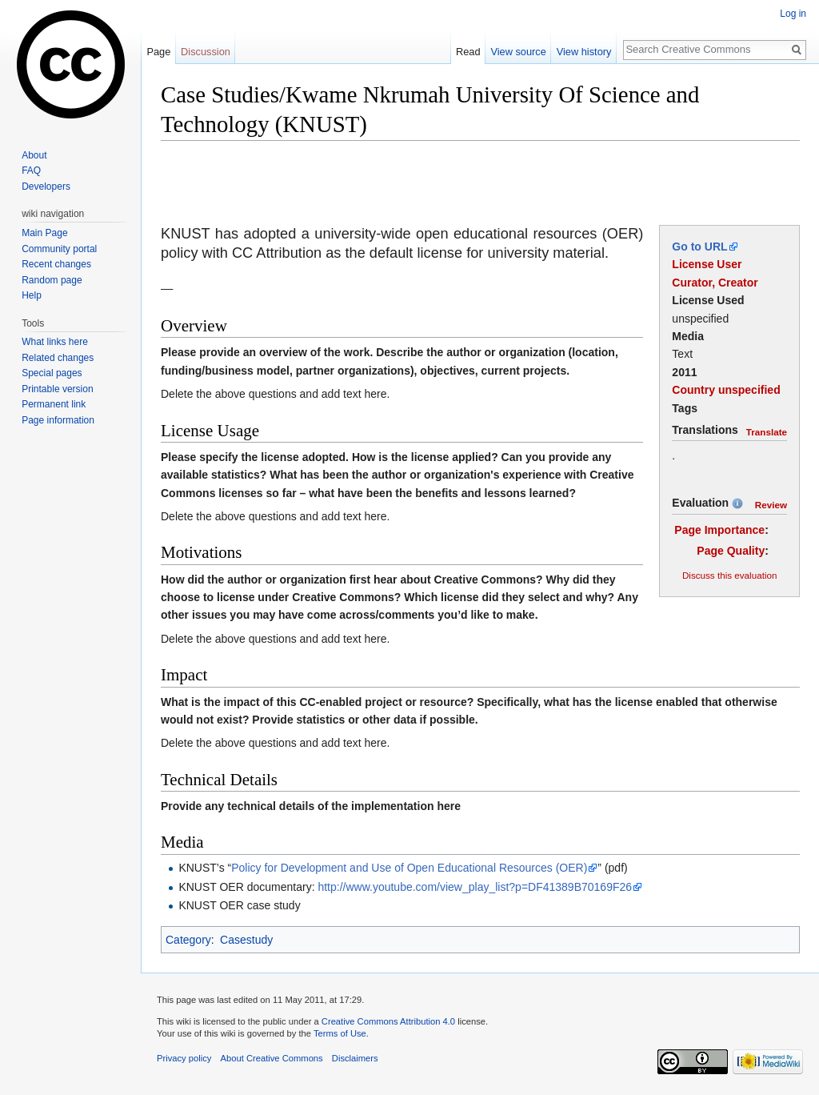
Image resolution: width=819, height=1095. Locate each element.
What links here (55, 341)
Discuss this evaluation (729, 575)
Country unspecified (726, 389)
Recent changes (56, 264)
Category (188, 939)
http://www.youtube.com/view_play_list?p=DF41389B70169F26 (475, 886)
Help (32, 295)
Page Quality (731, 550)
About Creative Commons (272, 1058)
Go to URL (699, 246)
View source (517, 52)
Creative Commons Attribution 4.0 (388, 1021)
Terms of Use (340, 1033)
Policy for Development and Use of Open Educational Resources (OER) (409, 867)
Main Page (44, 233)
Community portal (59, 249)
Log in (793, 13)
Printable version (57, 389)
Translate (766, 432)
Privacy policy (184, 1058)
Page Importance (719, 529)
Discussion (205, 52)
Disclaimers (355, 1058)
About (34, 155)
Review (771, 504)
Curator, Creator (714, 282)
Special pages (52, 373)
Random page (52, 280)
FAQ (31, 170)
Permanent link (54, 404)
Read (468, 52)
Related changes (58, 357)
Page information (58, 420)
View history (584, 52)
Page (158, 52)
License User (706, 264)
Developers (46, 186)
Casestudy (246, 939)
